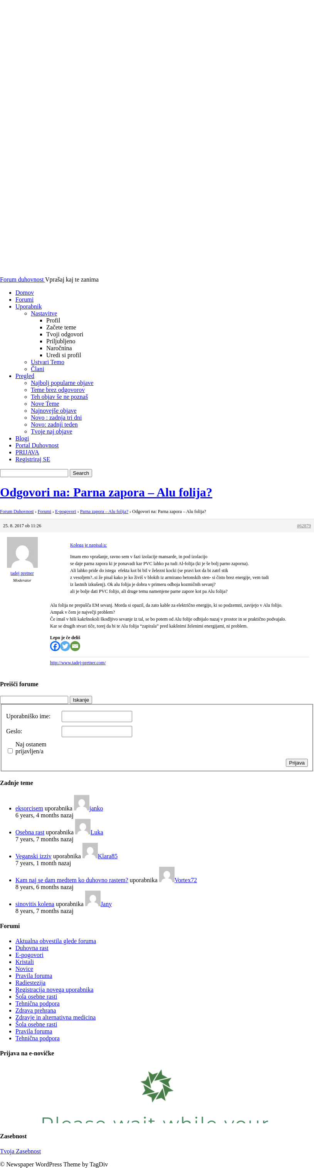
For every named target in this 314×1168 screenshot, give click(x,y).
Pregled (24, 376)
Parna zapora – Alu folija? (104, 511)
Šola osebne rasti (36, 996)
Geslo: (14, 731)
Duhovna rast (32, 948)
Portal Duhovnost (37, 445)
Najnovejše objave (54, 410)
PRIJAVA (27, 452)
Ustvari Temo (47, 362)
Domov (24, 292)
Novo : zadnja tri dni (56, 417)
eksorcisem (29, 808)
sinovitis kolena (34, 904)
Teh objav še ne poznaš (59, 396)
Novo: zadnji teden (54, 424)
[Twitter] (65, 646)
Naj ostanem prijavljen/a (30, 747)
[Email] (75, 646)
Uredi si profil (63, 355)
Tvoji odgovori (64, 334)
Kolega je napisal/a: (88, 545)
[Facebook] (55, 646)
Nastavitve (44, 313)
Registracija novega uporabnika (54, 989)
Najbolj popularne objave (62, 383)
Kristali (24, 962)
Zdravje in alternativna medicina (55, 1017)
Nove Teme (45, 403)
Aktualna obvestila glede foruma (55, 941)
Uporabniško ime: (28, 716)
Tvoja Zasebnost (20, 1151)
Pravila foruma (33, 975)
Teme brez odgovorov (58, 390)
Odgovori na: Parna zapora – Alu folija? (106, 492)
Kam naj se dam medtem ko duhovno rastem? (71, 880)
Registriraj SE (32, 459)
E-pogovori (65, 511)
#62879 (304, 525)
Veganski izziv (33, 856)
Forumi (24, 299)
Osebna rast (29, 832)
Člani (37, 369)
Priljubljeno (61, 341)
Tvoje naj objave (51, 431)
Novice (24, 968)
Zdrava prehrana (35, 1010)
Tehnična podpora (37, 1003)
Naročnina (59, 348)
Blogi (22, 438)
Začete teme (61, 327)
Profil (53, 320)
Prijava (297, 763)
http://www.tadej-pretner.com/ (78, 662)
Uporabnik (28, 306)
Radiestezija (30, 982)
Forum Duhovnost (17, 511)
